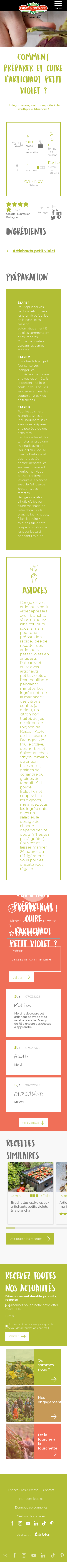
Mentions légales (31, 1498)
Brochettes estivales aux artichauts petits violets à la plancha (30, 1207)
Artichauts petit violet (34, 251)
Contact (48, 1490)
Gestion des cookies (31, 1516)
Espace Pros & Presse (23, 1490)
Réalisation (34, 1535)
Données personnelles (31, 1507)
